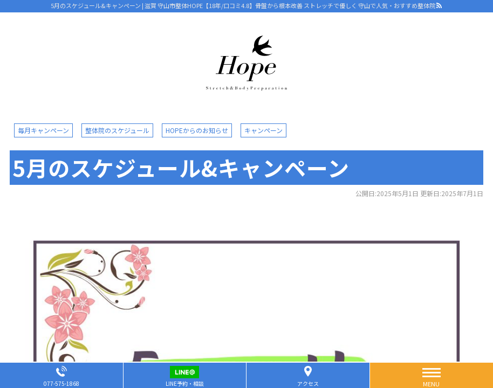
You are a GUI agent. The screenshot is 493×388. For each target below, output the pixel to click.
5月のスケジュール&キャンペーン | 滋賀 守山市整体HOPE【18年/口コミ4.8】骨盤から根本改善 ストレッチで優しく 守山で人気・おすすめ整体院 (243, 5)
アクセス (308, 383)
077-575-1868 (61, 383)
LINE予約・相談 (185, 383)
